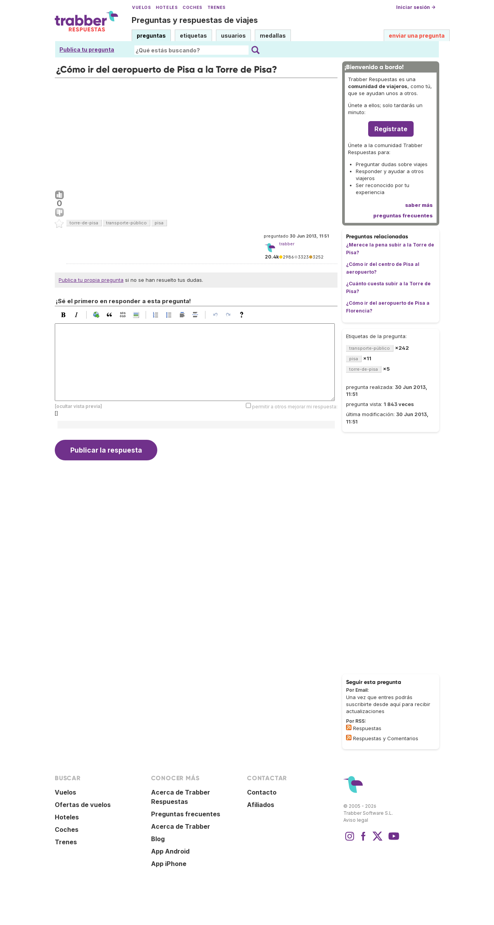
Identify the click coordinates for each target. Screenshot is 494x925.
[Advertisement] (196, 132)
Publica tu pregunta (86, 49)
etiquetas (193, 35)
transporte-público (126, 223)
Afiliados (260, 805)
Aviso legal (355, 820)
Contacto (262, 792)
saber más (419, 205)
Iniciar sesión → (415, 7)
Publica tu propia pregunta (91, 280)
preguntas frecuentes (403, 215)
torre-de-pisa (84, 223)
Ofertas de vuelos (83, 805)
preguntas (151, 35)
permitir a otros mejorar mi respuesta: (294, 406)
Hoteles (166, 7)
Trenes (216, 7)
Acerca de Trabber (180, 826)
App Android (170, 851)
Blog (158, 839)
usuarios (233, 35)
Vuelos (141, 7)
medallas (273, 35)
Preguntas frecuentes (185, 814)
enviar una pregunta (417, 35)
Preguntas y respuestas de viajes (195, 20)
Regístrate (390, 129)
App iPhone (168, 864)
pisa (159, 223)
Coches (192, 7)
